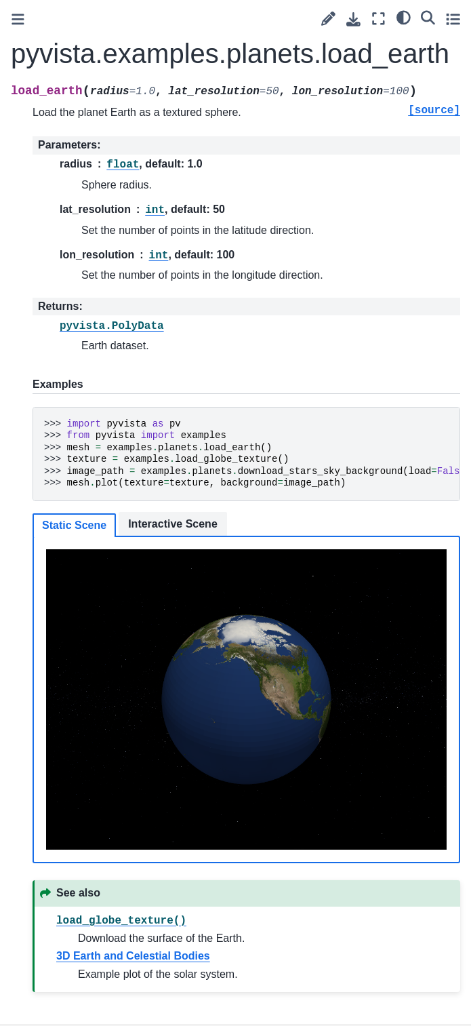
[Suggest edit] (328, 18)
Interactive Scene (173, 524)
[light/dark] (403, 16)
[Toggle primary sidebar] (17, 19)
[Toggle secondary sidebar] (453, 18)
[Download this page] (353, 19)
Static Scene (74, 525)
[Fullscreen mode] (378, 18)
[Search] (428, 16)
